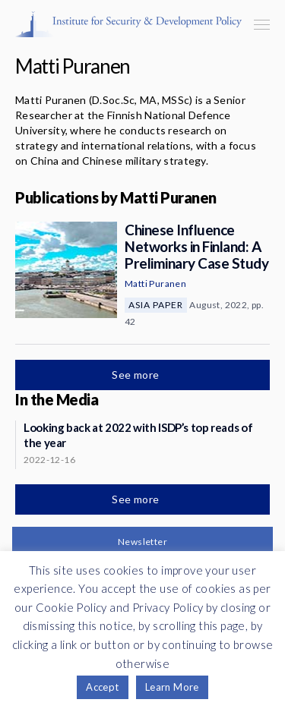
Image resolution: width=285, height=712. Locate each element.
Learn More (172, 687)
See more (137, 374)
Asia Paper (155, 304)
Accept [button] (102, 687)
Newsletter (142, 541)
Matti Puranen (155, 283)
